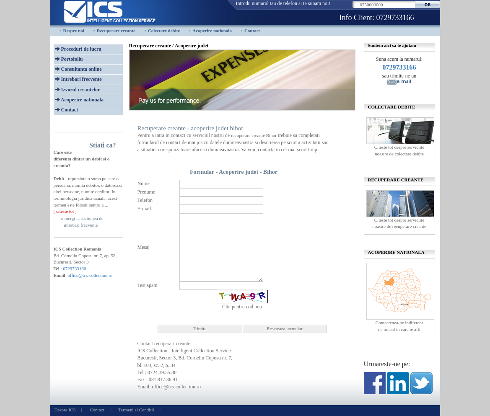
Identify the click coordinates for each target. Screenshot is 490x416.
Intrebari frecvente (78, 79)
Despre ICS (65, 409)
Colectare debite (164, 30)
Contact (252, 30)
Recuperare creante (116, 30)
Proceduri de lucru (78, 49)
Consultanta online (78, 69)
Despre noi (73, 30)
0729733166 (395, 17)
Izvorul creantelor (77, 90)
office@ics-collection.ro (89, 275)
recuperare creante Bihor (254, 135)
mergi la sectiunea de (84, 218)
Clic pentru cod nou (242, 307)
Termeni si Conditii (136, 409)
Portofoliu (69, 59)
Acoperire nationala (212, 30)
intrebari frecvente (81, 224)
